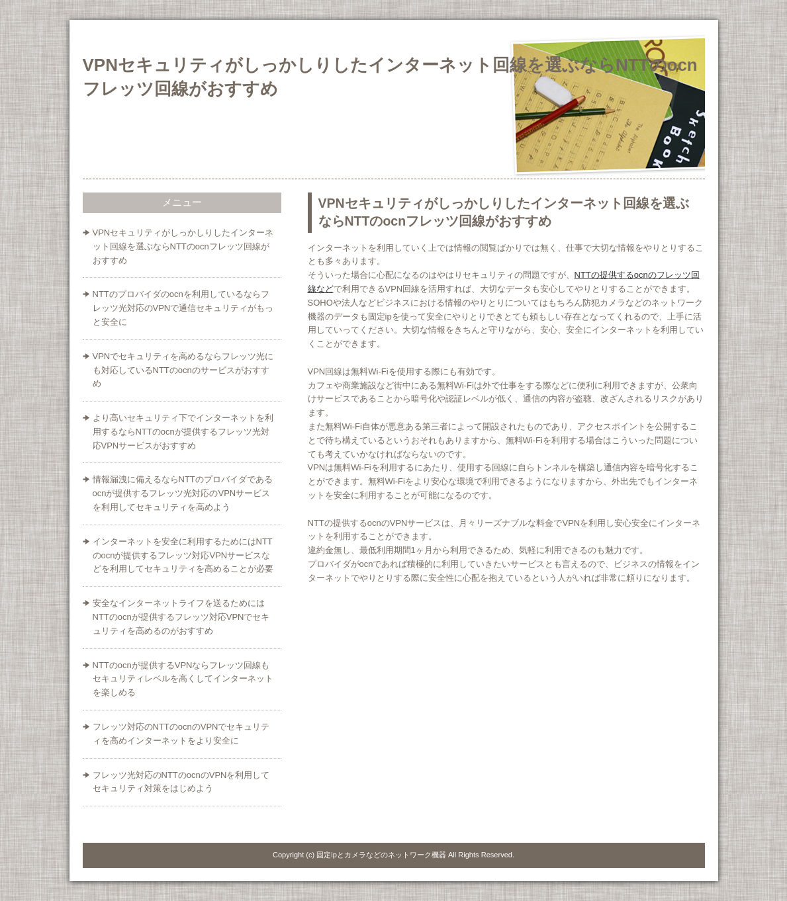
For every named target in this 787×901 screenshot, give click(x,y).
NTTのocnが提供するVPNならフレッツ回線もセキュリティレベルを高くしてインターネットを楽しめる (183, 679)
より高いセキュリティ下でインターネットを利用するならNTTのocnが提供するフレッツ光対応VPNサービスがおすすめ (183, 431)
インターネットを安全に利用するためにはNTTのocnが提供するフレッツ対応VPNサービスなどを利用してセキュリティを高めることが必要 (183, 555)
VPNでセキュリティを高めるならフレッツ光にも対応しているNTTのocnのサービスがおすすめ (183, 370)
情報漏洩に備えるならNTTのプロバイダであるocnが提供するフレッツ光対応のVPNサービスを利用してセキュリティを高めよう (183, 493)
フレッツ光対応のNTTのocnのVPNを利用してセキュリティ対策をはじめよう (181, 782)
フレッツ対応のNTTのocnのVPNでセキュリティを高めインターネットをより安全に (181, 734)
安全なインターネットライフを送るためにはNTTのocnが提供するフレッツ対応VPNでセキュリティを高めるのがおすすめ (181, 617)
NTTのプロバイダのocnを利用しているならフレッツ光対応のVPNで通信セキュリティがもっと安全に (183, 308)
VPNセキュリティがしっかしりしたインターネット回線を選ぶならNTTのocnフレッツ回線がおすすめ (183, 246)
